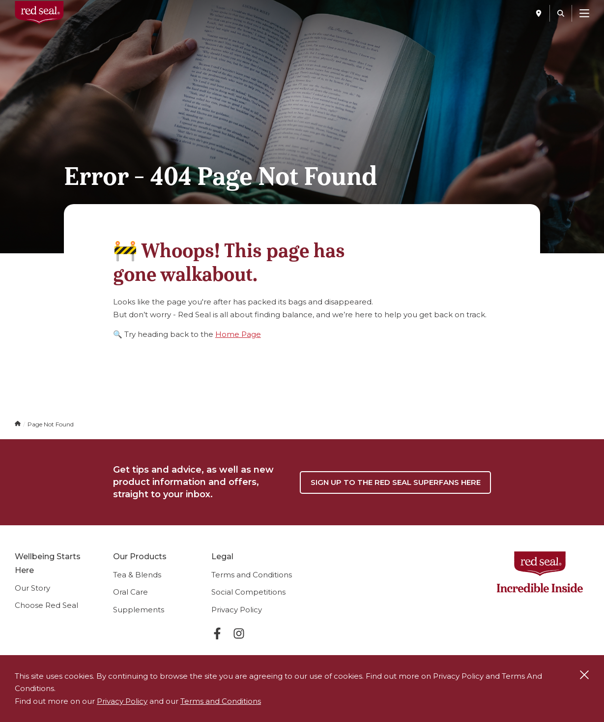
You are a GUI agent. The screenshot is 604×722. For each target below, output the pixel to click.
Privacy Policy (236, 609)
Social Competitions (248, 592)
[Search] (560, 13)
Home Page (238, 334)
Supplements (138, 609)
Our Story (32, 588)
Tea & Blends (137, 574)
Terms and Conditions (251, 574)
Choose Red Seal (46, 605)
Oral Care (130, 592)
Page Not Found (51, 424)
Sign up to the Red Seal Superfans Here (396, 482)
